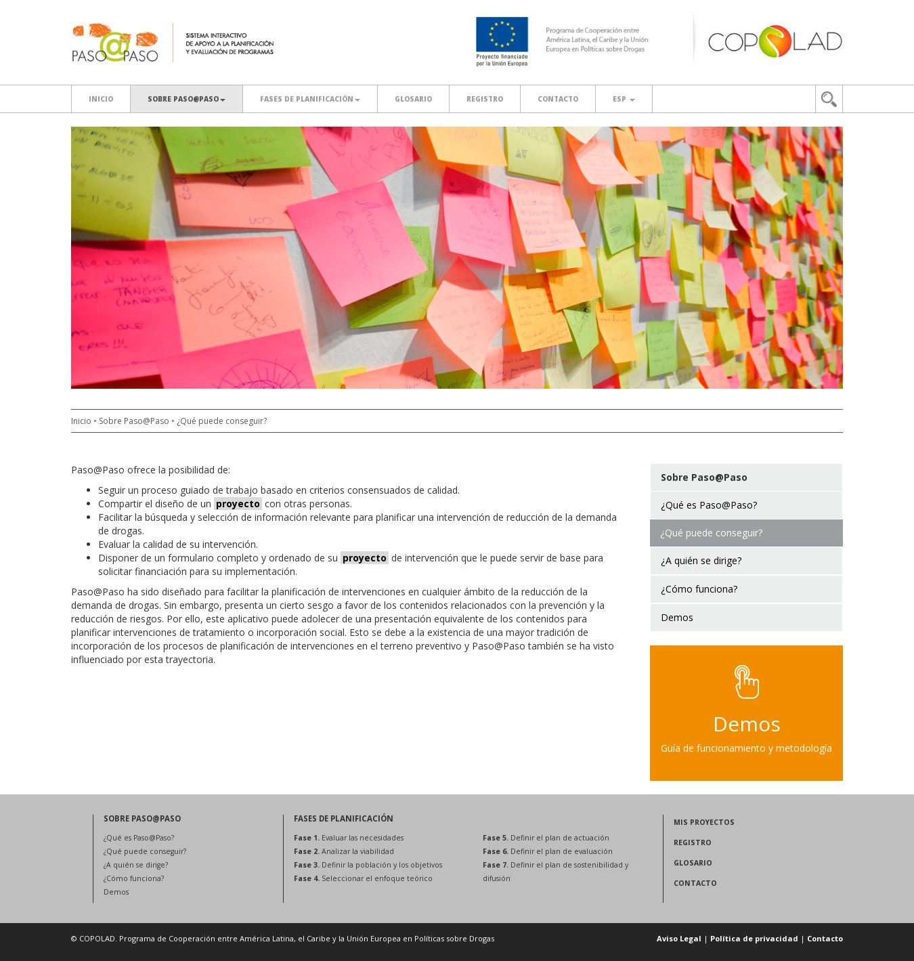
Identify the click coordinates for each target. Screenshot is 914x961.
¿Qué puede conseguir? (222, 421)
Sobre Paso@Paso (134, 421)
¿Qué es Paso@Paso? (139, 837)
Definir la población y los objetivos (368, 865)
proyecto (238, 503)
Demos (116, 892)
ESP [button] (624, 99)
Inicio (101, 99)
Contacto (558, 99)
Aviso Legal (679, 938)
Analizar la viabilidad (344, 851)
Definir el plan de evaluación (548, 851)
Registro (484, 99)
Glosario (413, 99)
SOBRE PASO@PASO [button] (186, 99)
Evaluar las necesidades (349, 837)
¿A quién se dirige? (136, 865)
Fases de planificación (310, 99)
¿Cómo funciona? (134, 878)
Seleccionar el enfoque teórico (363, 878)
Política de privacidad (754, 938)
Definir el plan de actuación (546, 837)
